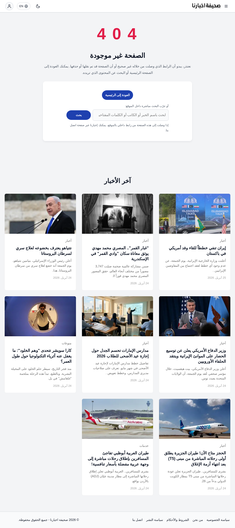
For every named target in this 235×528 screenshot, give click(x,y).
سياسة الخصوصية (218, 520)
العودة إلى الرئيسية (117, 95)
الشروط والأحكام (178, 520)
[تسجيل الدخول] (9, 6)
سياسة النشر (154, 520)
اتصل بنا (137, 520)
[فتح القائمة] (226, 6)
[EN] (23, 6)
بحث (79, 115)
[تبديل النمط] (38, 6)
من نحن (198, 520)
